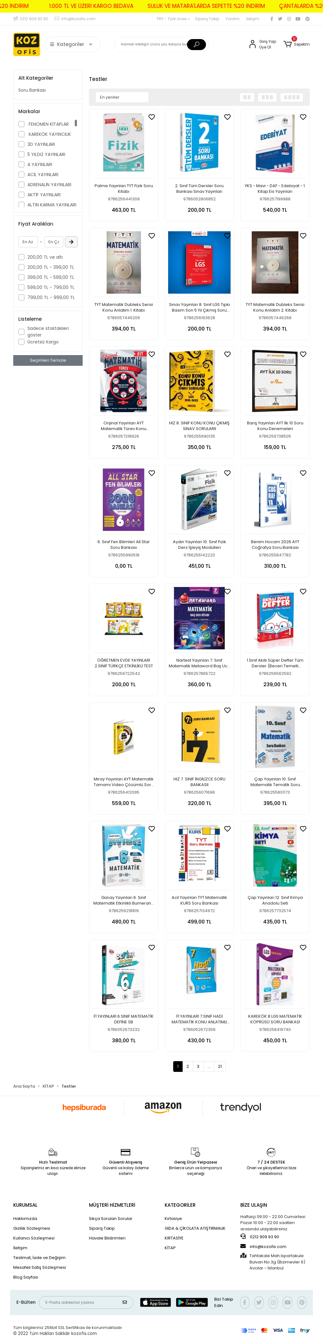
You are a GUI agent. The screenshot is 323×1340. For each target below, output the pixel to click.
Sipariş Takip (207, 18)
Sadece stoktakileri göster (48, 331)
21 (220, 1066)
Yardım (233, 18)
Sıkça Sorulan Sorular (110, 1219)
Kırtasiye (173, 1219)
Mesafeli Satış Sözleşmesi (39, 1267)
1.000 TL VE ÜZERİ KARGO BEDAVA (72, 6)
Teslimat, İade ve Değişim (39, 1258)
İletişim (252, 18)
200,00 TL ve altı (45, 257)
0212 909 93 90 (259, 1237)
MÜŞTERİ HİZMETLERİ (112, 1205)
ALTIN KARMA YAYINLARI (51, 205)
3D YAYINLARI (41, 144)
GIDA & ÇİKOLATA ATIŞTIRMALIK (195, 1228)
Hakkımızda (25, 1219)
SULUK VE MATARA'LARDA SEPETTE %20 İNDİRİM (186, 6)
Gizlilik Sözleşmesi (31, 1228)
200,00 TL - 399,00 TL (50, 267)
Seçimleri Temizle (48, 360)
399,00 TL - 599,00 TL (50, 277)
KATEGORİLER (180, 1205)
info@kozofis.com (263, 1246)
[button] (297, 44)
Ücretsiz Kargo (43, 342)
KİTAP (170, 1248)
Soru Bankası (32, 90)
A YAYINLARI (39, 164)
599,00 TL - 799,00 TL (50, 287)
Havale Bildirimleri (107, 1238)
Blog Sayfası (25, 1277)
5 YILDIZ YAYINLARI (46, 154)
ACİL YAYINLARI (42, 174)
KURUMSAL (25, 1205)
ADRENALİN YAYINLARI (49, 184)
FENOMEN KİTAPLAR (48, 124)
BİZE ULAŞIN (253, 1205)
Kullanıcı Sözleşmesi (34, 1238)
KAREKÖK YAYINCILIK (49, 134)
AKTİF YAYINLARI (44, 195)
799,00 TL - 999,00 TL (51, 297)
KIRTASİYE (174, 1238)
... (208, 1066)
